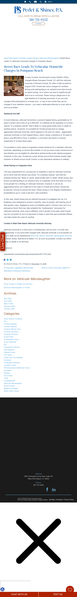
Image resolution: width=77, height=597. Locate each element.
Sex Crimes (8, 376)
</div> (15, 588)
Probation (7, 370)
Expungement (9, 350)
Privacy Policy (69, 499)
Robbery (7, 373)
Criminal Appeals (10, 324)
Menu (50, 2)
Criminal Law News (11, 332)
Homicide (7, 360)
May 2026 (7, 298)
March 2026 (8, 304)
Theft (6, 378)
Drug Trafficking (10, 342)
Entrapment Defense (12, 347)
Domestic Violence (11, 334)
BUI (5, 321)
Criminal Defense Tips (12, 329)
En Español (38, 23)
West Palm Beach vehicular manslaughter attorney (51, 236)
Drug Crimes (8, 337)
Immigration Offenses (12, 363)
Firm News (8, 355)
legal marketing (32, 499)
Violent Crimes (9, 386)
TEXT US (57, 594)
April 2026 (8, 301)
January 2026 (9, 309)
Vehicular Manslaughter (49, 58)
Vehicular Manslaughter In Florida (17, 287)
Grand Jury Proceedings (13, 357)
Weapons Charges (11, 388)
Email (35, 1)
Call (30, 1)
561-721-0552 (38, 19)
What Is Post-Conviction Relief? (55, 268)
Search (40, 1)
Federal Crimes (9, 352)
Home (25, 1)
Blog (36, 58)
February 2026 (9, 306)
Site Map (52, 499)
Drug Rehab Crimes (11, 339)
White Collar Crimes (11, 391)
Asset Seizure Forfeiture (13, 319)
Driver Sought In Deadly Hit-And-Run (18, 284)
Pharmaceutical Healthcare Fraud (17, 368)
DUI (5, 345)
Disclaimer (59, 499)
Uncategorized (9, 381)
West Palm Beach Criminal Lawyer (18, 58)
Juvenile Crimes (10, 365)
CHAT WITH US (19, 594)
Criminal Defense (10, 327)
